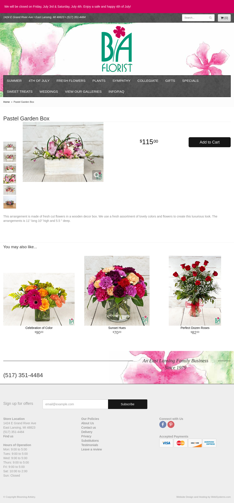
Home (6, 102)
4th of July (39, 80)
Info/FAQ (116, 91)
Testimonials (89, 445)
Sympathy (121, 80)
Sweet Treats (20, 91)
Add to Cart (210, 142)
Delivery (86, 432)
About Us (87, 423)
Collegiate (148, 80)
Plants (98, 80)
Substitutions (90, 440)
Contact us (88, 427)
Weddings (49, 91)
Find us (8, 436)
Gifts (170, 80)
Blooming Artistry (117, 49)
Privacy (86, 436)
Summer (14, 80)
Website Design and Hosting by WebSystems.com (203, 497)
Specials (190, 80)
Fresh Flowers (71, 80)
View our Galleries (83, 91)
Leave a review (91, 449)
